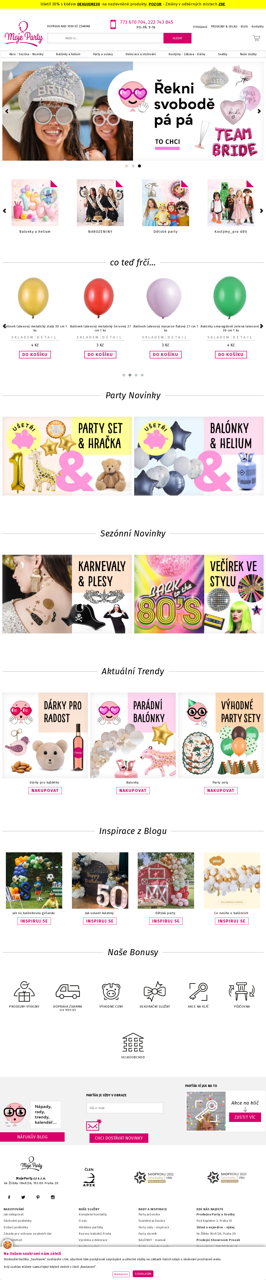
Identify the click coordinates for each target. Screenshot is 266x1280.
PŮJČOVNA (242, 991)
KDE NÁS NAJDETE (209, 1209)
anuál (162, 1240)
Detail (47, 337)
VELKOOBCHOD (133, 1041)
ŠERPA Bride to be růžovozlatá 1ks (166, 326)
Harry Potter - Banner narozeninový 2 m (231, 326)
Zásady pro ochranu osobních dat (28, 1233)
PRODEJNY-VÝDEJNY (24, 991)
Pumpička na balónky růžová (100, 326)
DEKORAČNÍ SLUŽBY (155, 991)
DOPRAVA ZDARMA (67, 992)
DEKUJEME (86, 4)
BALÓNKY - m (148, 1240)
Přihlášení (200, 27)
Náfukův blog (32, 1137)
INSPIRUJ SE (34, 921)
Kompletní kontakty (93, 1214)
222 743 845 (160, 22)
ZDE (222, 4)
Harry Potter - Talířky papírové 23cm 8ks (35, 326)
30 (98, 4)
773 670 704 (133, 22)
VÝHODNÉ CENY (111, 991)
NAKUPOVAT (45, 790)
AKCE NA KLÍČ (198, 991)
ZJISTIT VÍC (245, 1117)
